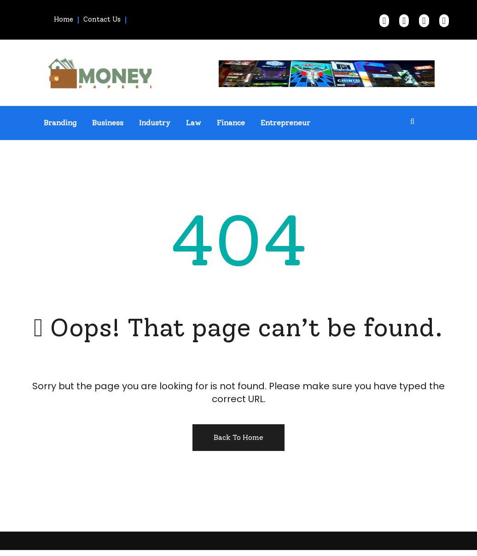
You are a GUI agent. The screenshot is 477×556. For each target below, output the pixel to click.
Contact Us (102, 19)
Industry (154, 122)
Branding (60, 122)
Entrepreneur (285, 122)
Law (193, 122)
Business (107, 122)
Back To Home (238, 437)
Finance (231, 122)
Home (63, 19)
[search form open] (412, 122)
